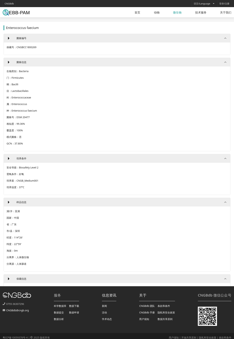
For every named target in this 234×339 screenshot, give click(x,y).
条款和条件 (164, 306)
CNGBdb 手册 (147, 312)
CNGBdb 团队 (147, 306)
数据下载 (74, 306)
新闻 (104, 306)
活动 (104, 312)
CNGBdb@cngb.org (17, 310)
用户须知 (144, 319)
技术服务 (201, 12)
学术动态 (107, 319)
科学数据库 (60, 306)
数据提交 (59, 312)
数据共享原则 (165, 319)
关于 (142, 295)
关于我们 (225, 12)
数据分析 (59, 319)
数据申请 (74, 312)
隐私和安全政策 (166, 312)
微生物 (177, 12)
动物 (157, 12)
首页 (137, 12)
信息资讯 (109, 295)
